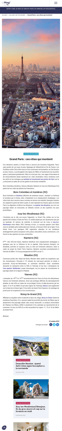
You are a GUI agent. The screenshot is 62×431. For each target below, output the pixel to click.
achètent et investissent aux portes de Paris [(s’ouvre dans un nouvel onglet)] (39, 179)
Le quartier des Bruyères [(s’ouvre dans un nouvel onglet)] (41, 205)
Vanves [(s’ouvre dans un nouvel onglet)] (45, 286)
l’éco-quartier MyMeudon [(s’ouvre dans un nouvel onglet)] (11, 268)
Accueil (4, 15)
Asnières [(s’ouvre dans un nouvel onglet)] (19, 196)
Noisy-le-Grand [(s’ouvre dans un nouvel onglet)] (47, 298)
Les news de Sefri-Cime (23, 360)
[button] (4, 427)
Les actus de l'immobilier (17, 15)
